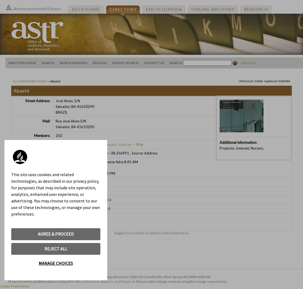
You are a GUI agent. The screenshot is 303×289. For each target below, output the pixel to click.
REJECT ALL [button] (55, 248)
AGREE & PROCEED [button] (56, 234)
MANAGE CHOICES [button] (56, 263)
